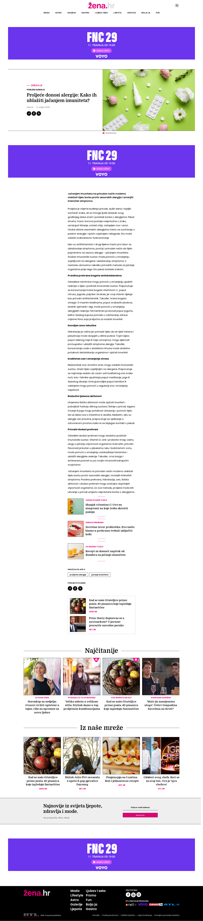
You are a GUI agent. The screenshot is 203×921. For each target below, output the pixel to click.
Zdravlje (37, 85)
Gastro (85, 12)
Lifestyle (131, 12)
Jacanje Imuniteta (99, 574)
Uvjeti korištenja (144, 915)
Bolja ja (145, 12)
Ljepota (117, 12)
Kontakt (95, 915)
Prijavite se (140, 815)
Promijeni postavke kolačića (166, 915)
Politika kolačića (128, 915)
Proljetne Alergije (78, 574)
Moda (47, 12)
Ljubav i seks (101, 12)
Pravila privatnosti (110, 915)
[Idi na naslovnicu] (101, 8)
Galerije (71, 12)
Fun (158, 12)
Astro (58, 12)
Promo (91, 895)
